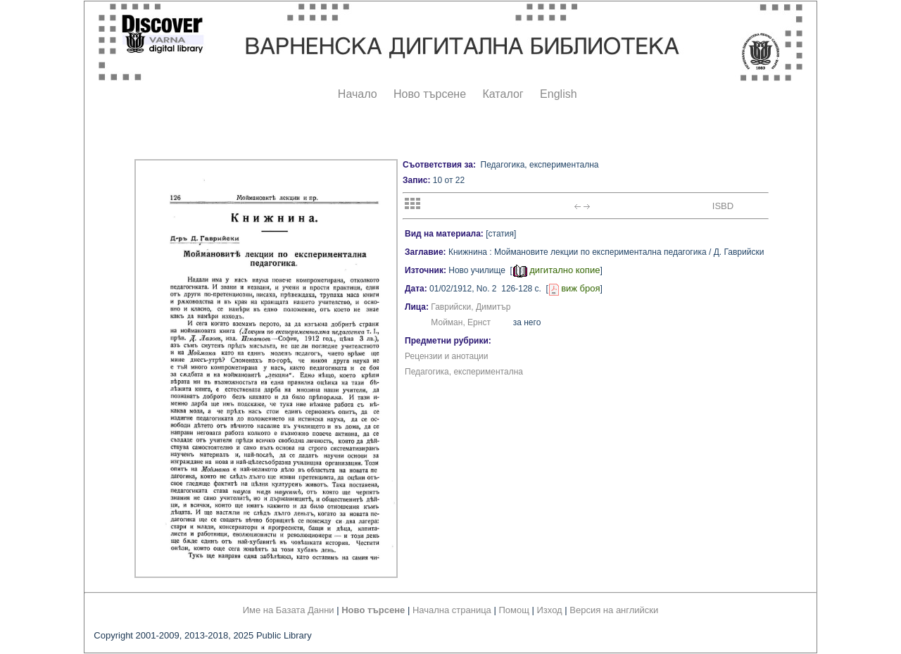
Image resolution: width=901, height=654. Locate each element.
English (558, 94)
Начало (357, 94)
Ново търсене (429, 94)
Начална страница (451, 610)
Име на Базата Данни (288, 610)
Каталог (502, 94)
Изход (549, 610)
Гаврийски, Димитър (470, 307)
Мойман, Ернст (461, 322)
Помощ (513, 610)
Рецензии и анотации (447, 356)
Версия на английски (613, 610)
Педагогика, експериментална (464, 372)
